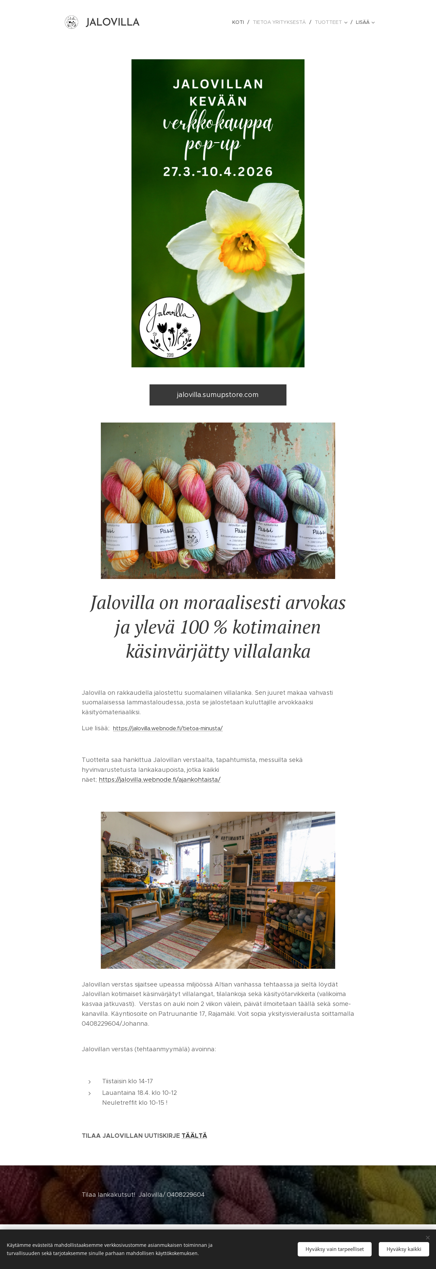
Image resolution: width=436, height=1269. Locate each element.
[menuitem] (242, 22)
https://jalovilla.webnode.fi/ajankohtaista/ (159, 779)
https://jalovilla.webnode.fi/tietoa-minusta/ (168, 728)
